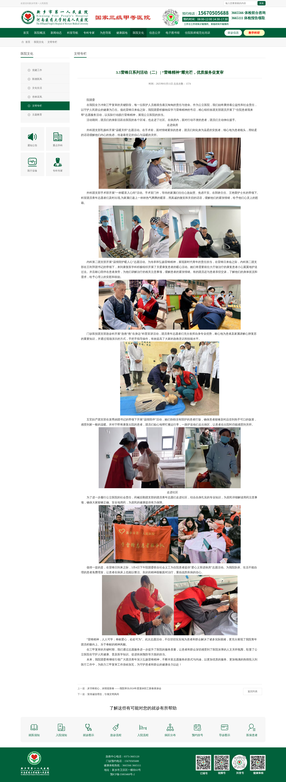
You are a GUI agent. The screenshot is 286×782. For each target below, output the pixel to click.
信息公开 (154, 32)
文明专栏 (52, 42)
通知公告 (32, 145)
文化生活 (37, 88)
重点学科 (58, 145)
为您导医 (105, 32)
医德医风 (37, 79)
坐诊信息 (233, 32)
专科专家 (89, 32)
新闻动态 (56, 32)
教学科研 (254, 32)
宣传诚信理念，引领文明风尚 (103, 694)
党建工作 (37, 70)
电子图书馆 (173, 32)
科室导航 (72, 32)
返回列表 (252, 691)
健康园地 (122, 32)
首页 (26, 32)
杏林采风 (37, 97)
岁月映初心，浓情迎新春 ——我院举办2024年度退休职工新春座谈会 (124, 688)
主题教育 (37, 114)
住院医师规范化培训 (197, 32)
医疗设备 (32, 170)
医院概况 (39, 32)
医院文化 (138, 32)
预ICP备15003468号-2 (122, 774)
